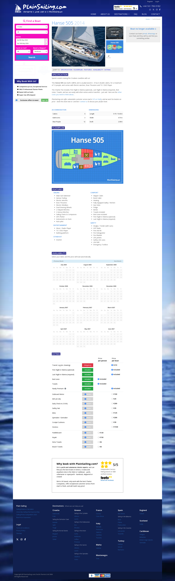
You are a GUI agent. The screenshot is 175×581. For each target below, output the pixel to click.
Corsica (98, 514)
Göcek (120, 547)
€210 (115, 365)
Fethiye (120, 544)
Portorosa (99, 529)
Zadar (54, 539)
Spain (120, 510)
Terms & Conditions (22, 528)
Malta (98, 545)
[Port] (32, 32)
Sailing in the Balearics (124, 516)
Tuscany (99, 538)
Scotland (143, 521)
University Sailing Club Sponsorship (28, 512)
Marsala (98, 527)
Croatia (56, 510)
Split (54, 525)
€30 (114, 422)
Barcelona (121, 514)
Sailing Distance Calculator (25, 509)
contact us (83, 101)
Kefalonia (77, 536)
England (143, 510)
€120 (101, 433)
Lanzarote (121, 531)
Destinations (58, 506)
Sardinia (99, 535)
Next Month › (118, 261)
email (145, 34)
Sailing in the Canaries (124, 528)
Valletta (98, 548)
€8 (101, 442)
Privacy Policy (20, 531)
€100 (115, 394)
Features (88, 70)
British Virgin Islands (146, 540)
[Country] (32, 27)
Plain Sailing (21, 506)
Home (93, 14)
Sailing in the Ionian (80, 531)
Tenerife (121, 534)
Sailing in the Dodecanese (82, 522)
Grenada (143, 543)
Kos (75, 525)
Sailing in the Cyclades (81, 513)
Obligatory (87, 365)
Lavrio (76, 519)
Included (88, 370)
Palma (120, 522)
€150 (101, 437)
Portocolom (122, 525)
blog (144, 14)
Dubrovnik (56, 514)
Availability (98, 70)
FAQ (135, 14)
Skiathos (77, 557)
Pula (54, 516)
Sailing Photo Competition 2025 (26, 515)
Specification (66, 70)
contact (155, 14)
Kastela (55, 522)
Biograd (55, 534)
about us (105, 14)
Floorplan (78, 70)
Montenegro (101, 555)
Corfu (76, 534)
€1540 (115, 427)
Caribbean (144, 531)
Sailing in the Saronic (80, 545)
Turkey (121, 541)
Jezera (55, 536)
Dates (18, 37)
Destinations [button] (121, 14)
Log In (157, 1)
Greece (77, 510)
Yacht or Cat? (21, 48)
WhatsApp (151, 34)
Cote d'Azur (100, 516)
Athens (76, 516)
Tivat (97, 558)
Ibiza (119, 519)
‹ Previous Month (58, 261)
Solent (142, 514)
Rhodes (76, 528)
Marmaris (121, 550)
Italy (98, 524)
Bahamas (143, 537)
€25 (114, 399)
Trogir (54, 528)
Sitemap (19, 533)
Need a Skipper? (39, 48)
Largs (141, 524)
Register (150, 1)
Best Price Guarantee (23, 517)
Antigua (142, 534)
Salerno (98, 532)
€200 (115, 403)
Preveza (77, 542)
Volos (76, 559)
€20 (114, 408)
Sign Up (45, 100)
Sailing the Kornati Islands (60, 531)
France (99, 510)
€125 (115, 413)
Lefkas (76, 539)
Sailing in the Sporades (81, 553)
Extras (107, 70)
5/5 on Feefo (97, 99)
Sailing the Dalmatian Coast (61, 519)
